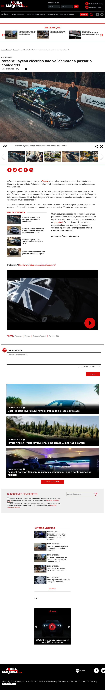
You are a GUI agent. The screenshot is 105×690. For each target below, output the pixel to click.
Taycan (45, 181)
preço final (58, 222)
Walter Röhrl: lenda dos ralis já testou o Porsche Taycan (33, 253)
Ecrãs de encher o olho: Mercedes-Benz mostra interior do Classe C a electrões (56, 537)
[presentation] (79, 502)
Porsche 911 (54, 336)
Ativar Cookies (9, 684)
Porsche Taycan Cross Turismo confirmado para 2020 (32, 241)
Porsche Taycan (39, 336)
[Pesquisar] (91, 14)
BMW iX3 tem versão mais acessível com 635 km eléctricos (57, 548)
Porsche (18, 336)
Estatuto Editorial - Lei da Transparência (39, 682)
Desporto (64, 14)
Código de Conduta (77, 682)
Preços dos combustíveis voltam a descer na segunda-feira (90, 33)
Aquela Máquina (6, 50)
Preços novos (52, 14)
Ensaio (42, 14)
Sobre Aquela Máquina (11, 682)
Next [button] (101, 34)
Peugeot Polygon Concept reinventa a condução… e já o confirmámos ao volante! (50, 473)
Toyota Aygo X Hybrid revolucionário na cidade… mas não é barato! (46, 443)
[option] (20, 35)
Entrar (84, 14)
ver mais (52, 589)
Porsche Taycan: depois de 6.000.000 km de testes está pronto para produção (33, 230)
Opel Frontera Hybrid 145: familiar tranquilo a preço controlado (44, 411)
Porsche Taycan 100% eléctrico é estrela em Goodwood (31, 219)
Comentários (15, 351)
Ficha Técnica (62, 682)
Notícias (5, 14)
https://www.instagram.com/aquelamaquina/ (37, 265)
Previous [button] (3, 34)
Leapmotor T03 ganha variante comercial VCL (58, 32)
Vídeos (71, 14)
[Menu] (2, 5)
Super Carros (33, 14)
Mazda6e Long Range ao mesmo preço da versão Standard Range (27, 33)
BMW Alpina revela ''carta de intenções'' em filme (58, 581)
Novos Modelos (18, 14)
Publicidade (91, 682)
